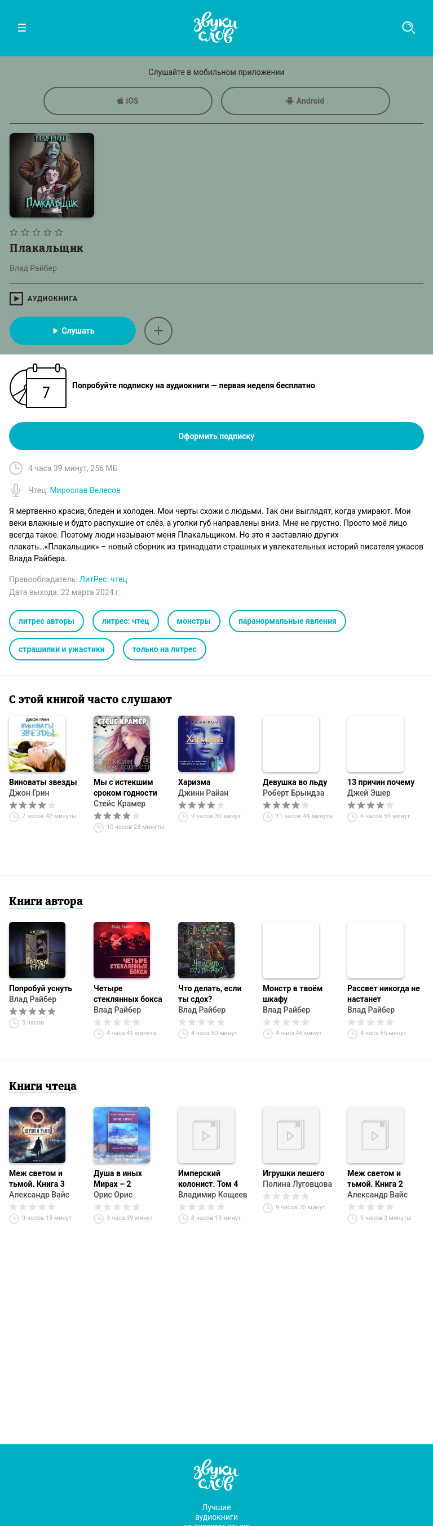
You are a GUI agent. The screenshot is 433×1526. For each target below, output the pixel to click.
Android (305, 100)
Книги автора (46, 902)
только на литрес (164, 649)
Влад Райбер (32, 999)
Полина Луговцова (297, 1183)
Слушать (72, 330)
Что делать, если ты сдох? (209, 994)
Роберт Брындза (293, 792)
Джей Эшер (369, 792)
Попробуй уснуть (40, 988)
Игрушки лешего (294, 1173)
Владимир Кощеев (213, 1194)
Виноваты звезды (43, 782)
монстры (194, 621)
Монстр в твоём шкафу (292, 994)
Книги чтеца (43, 1087)
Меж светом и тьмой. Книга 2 (375, 1178)
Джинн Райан (203, 792)
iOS (128, 100)
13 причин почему (380, 782)
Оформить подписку (217, 436)
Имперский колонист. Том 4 (208, 1178)
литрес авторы (46, 621)
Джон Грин (29, 792)
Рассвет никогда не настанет (383, 994)
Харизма (194, 782)
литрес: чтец (125, 621)
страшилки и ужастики (62, 649)
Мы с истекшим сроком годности (125, 787)
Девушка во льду (295, 782)
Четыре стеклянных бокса (128, 994)
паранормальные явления (287, 621)
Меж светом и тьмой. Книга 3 (37, 1178)
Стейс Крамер (119, 803)
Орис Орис (113, 1194)
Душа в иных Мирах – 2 (118, 1178)
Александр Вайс (39, 1194)
